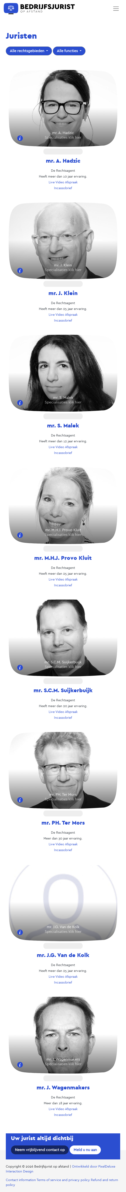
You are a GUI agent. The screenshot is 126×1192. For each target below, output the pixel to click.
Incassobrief (63, 188)
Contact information (21, 1180)
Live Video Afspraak (63, 182)
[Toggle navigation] (116, 8)
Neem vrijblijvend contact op (40, 1150)
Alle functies (68, 51)
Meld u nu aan (85, 1150)
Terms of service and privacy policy (63, 1180)
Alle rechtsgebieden (27, 51)
